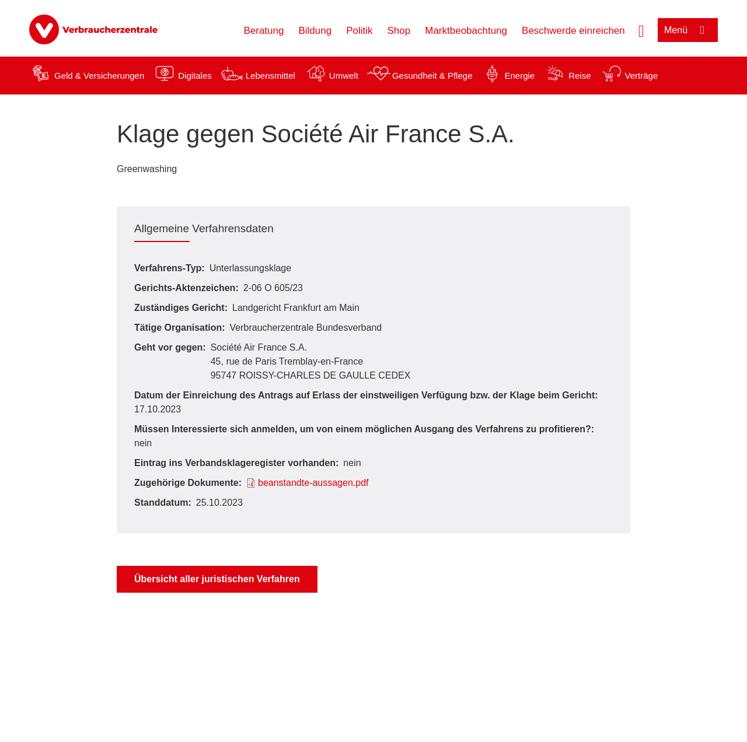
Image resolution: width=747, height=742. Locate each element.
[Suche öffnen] (641, 29)
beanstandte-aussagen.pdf (313, 483)
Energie (519, 75)
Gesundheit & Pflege (432, 75)
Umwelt (343, 75)
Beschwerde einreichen (573, 30)
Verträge (641, 75)
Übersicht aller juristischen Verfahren (217, 579)
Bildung (314, 30)
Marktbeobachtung (466, 30)
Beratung (263, 30)
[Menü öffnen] (688, 30)
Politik (359, 30)
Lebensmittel (270, 75)
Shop (399, 30)
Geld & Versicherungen (99, 75)
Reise (579, 75)
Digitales (195, 75)
